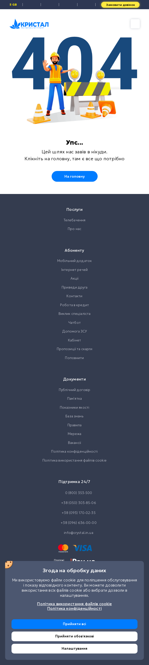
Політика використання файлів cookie (74, 460)
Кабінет (74, 340)
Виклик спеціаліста (74, 314)
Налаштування (74, 648)
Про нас (74, 229)
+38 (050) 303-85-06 (74, 503)
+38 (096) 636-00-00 (74, 523)
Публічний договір (74, 390)
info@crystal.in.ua (74, 533)
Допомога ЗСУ (74, 331)
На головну (74, 176)
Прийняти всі (74, 624)
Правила (74, 425)
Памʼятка (74, 398)
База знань (74, 416)
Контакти (74, 296)
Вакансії (74, 443)
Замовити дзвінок (120, 5)
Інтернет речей (74, 270)
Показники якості (74, 407)
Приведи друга (74, 287)
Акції (75, 278)
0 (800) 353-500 (74, 493)
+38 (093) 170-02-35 (74, 513)
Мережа (74, 434)
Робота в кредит (74, 305)
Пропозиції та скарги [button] (75, 349)
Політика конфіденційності (74, 451)
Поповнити (74, 358)
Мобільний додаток (74, 261)
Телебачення (74, 220)
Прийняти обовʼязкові (74, 636)
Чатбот (74, 322)
